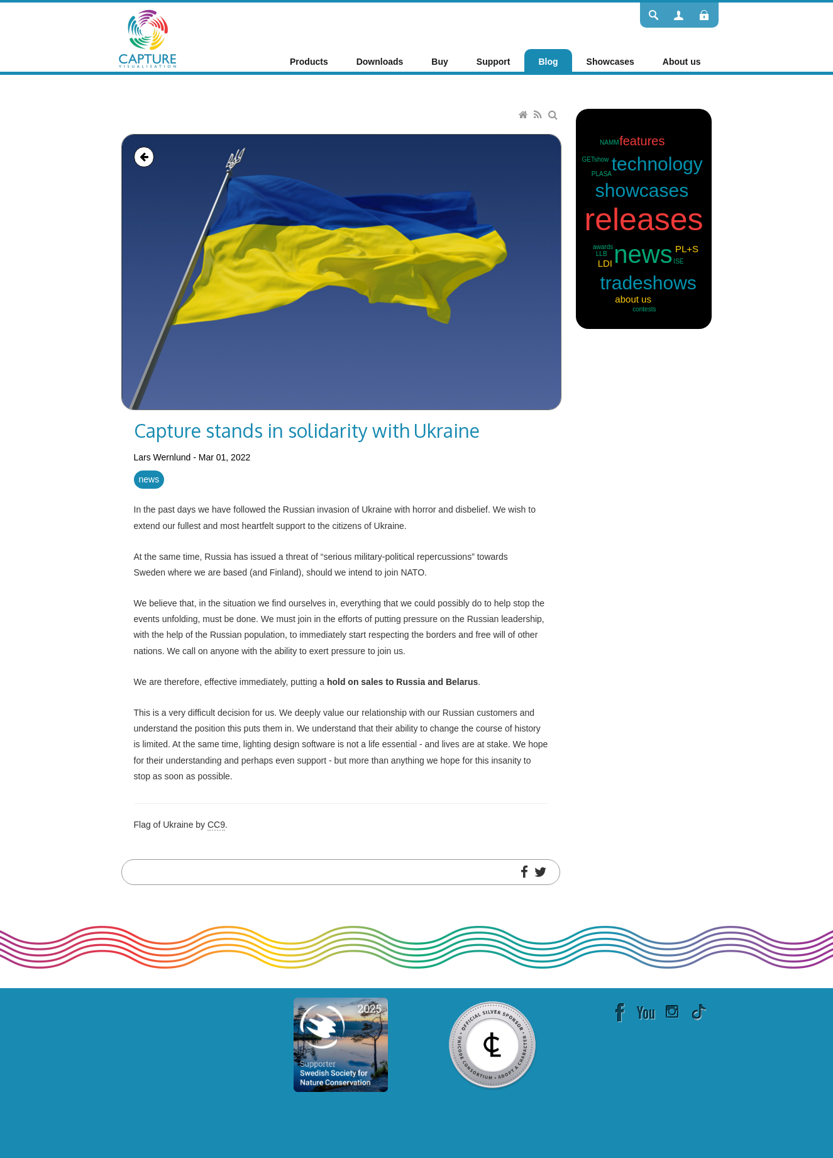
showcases (641, 190)
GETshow (595, 159)
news (149, 479)
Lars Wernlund (162, 457)
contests (644, 309)
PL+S (686, 248)
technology (657, 163)
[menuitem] (309, 61)
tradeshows (648, 282)
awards (603, 246)
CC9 (216, 825)
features (642, 141)
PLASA (602, 173)
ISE (678, 261)
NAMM (609, 142)
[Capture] (147, 38)
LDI (605, 263)
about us (633, 299)
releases (644, 219)
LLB (601, 253)
